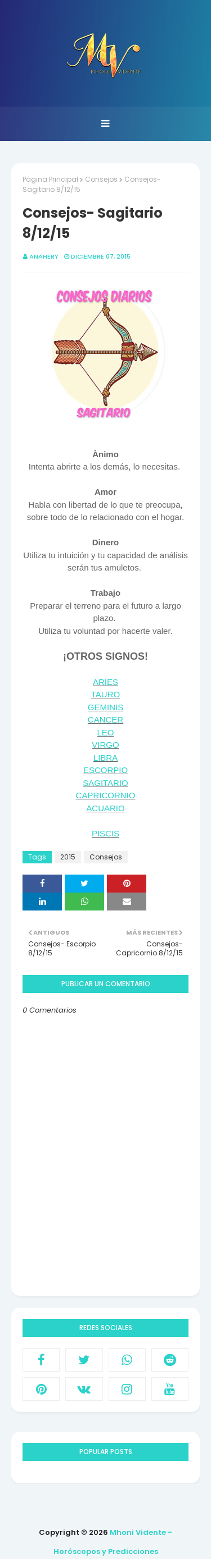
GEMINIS (105, 707)
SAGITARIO (105, 783)
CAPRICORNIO (106, 795)
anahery (44, 256)
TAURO (105, 694)
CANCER (105, 719)
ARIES (105, 682)
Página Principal (50, 179)
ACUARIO (105, 808)
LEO (105, 732)
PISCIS (105, 833)
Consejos (101, 179)
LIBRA (105, 757)
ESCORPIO (105, 770)
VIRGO (105, 744)
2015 (67, 857)
